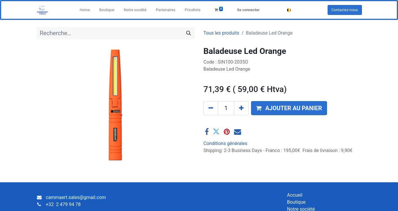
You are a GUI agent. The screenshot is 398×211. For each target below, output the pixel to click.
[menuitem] (84, 10)
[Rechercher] (188, 33)
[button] (289, 108)
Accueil (294, 195)
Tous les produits (221, 33)
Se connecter (248, 10)
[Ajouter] (241, 108)
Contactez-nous (344, 10)
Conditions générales (226, 143)
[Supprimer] (211, 108)
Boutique (296, 202)
